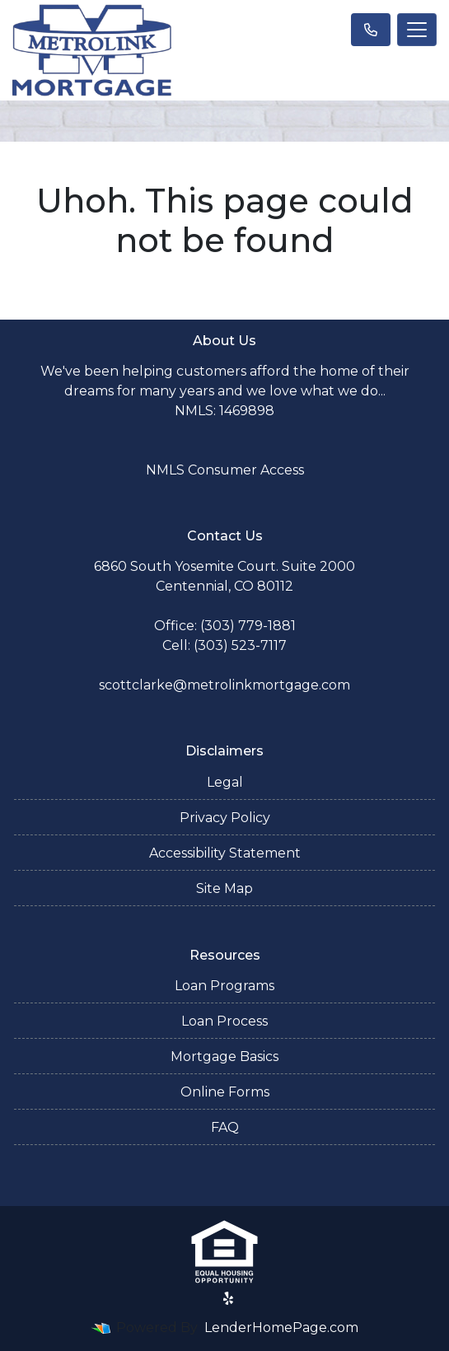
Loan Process (224, 1021)
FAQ (225, 1127)
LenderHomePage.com (281, 1327)
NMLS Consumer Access (225, 470)
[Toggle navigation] (417, 29)
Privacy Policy (225, 817)
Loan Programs (224, 985)
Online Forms (224, 1092)
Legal (225, 782)
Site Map (224, 888)
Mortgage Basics (224, 1056)
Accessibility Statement (225, 853)
